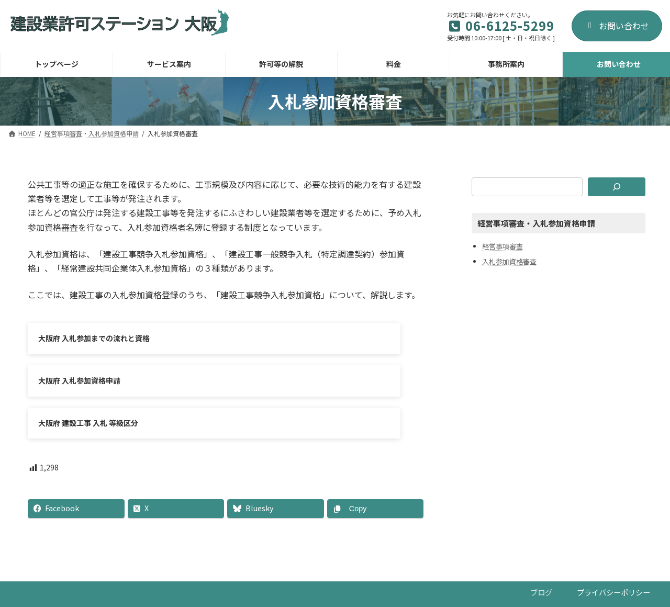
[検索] (616, 186)
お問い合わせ (617, 25)
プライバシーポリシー (613, 559)
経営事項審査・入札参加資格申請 (536, 223)
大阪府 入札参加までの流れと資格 (94, 338)
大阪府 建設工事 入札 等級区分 (88, 385)
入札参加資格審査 (509, 261)
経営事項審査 (502, 246)
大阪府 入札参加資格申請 (285, 338)
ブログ (541, 559)
